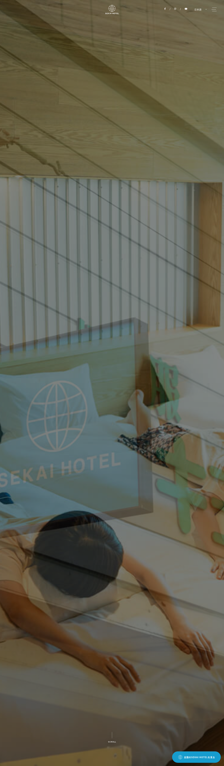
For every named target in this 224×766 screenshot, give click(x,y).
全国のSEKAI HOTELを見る (196, 757)
